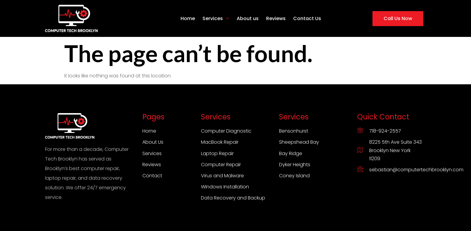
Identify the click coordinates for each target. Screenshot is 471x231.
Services (215, 18)
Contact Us (307, 18)
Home (188, 18)
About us (248, 18)
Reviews (276, 18)
